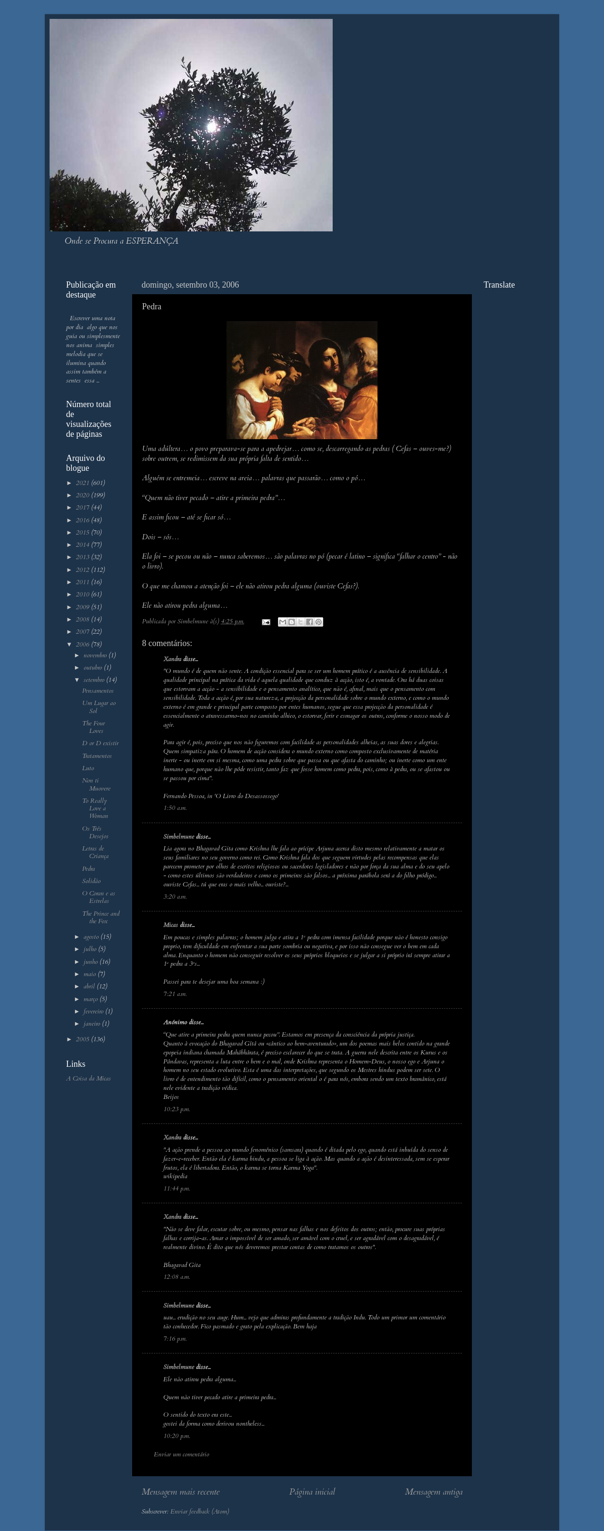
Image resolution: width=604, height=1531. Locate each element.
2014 (83, 545)
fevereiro (94, 1011)
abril (90, 986)
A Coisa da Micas (88, 1078)
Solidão (91, 881)
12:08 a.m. (176, 1277)
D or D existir (100, 743)
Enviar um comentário (181, 1454)
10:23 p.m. (176, 1109)
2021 (83, 483)
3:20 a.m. (174, 897)
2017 (83, 507)
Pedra (88, 869)
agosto (92, 937)
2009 (83, 607)
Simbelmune (178, 837)
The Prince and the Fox (100, 918)
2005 (83, 1039)
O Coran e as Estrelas (98, 897)
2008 (83, 619)
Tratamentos (97, 756)
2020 (83, 495)
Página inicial (312, 1492)
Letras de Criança (95, 852)
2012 (83, 570)
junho (92, 962)
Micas (170, 925)
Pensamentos (98, 691)
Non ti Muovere (96, 784)
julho (91, 949)
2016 (83, 520)
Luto (88, 768)
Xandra (172, 659)
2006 (83, 644)
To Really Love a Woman (95, 808)
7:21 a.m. (174, 994)
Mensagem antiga (433, 1492)
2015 (83, 532)
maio (91, 974)
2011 (83, 582)
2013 (83, 557)
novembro (96, 655)
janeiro (93, 1024)
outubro (94, 667)
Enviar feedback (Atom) (199, 1511)
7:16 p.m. (174, 1339)
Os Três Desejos (95, 833)
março (92, 999)
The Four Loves (93, 727)
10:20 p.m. (176, 1436)
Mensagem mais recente (180, 1492)
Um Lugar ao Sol (99, 707)
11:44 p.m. (176, 1188)
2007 (83, 632)
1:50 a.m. (174, 808)
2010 (83, 594)
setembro (95, 680)
